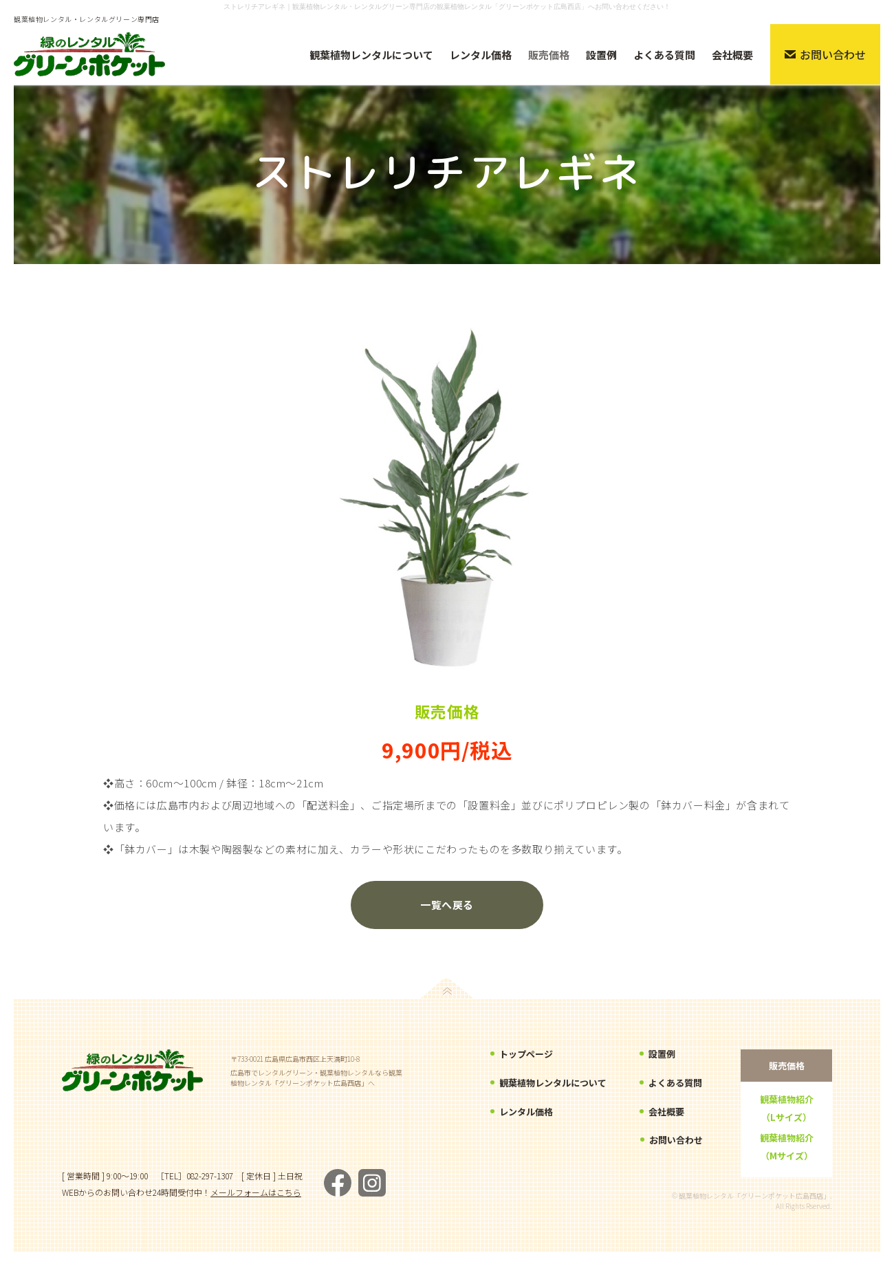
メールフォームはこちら (255, 1192)
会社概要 (666, 1112)
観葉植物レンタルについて (553, 1083)
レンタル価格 (526, 1112)
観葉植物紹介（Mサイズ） (787, 1146)
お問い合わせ (676, 1140)
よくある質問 (675, 1083)
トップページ (526, 1054)
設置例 (661, 1054)
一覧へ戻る (446, 904)
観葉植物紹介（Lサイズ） (787, 1108)
